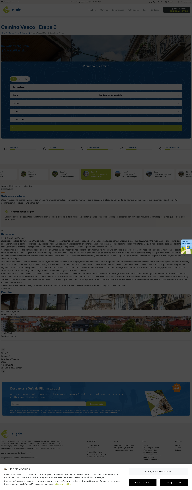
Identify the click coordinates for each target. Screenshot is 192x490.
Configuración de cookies (158, 471)
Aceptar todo (174, 482)
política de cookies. (62, 484)
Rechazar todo (142, 482)
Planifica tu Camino (186, 243)
